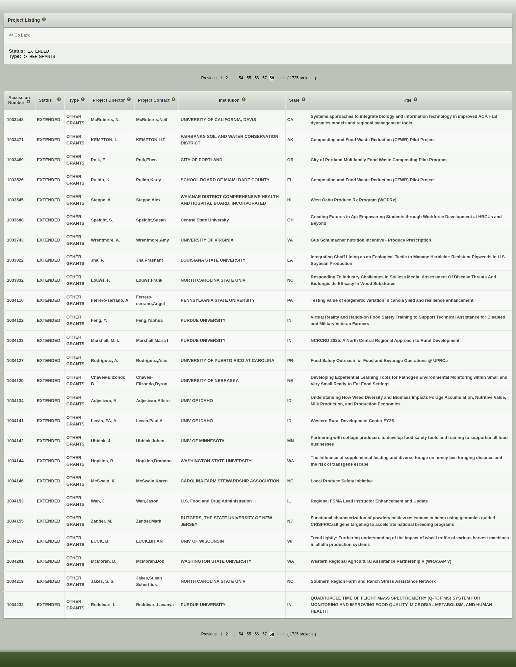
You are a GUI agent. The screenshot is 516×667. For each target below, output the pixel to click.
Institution (230, 100)
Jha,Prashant (149, 260)
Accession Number (19, 100)
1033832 (15, 280)
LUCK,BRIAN (149, 541)
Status (46, 100)
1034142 (15, 440)
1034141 (15, 420)
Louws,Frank (149, 280)
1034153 (15, 501)
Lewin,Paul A (149, 420)
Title (408, 100)
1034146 (15, 480)
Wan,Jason (147, 501)
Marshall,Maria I (152, 340)
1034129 (15, 380)
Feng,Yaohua (149, 320)
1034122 (15, 320)
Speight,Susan (151, 220)
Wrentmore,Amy (152, 240)
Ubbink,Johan (150, 440)
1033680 (15, 220)
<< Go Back (19, 35)
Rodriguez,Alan (151, 360)
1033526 (15, 179)
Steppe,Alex (148, 199)
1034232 (15, 604)
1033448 (15, 119)
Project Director (109, 100)
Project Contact (154, 100)
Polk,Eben (146, 159)
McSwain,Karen (152, 480)
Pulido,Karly (148, 179)
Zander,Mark (148, 521)
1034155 (15, 521)
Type (74, 100)
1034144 (15, 460)
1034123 (15, 340)
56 (256, 78)
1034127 (15, 360)
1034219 (15, 581)
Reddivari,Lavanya (155, 604)
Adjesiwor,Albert (153, 400)
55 (249, 78)
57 (264, 78)
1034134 (15, 400)
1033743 (15, 240)
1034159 (15, 541)
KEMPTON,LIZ (150, 139)
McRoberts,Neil (151, 119)
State (294, 100)
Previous (209, 78)
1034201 (15, 561)
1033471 (15, 139)
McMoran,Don (150, 561)
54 (241, 78)
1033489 (15, 159)
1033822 (15, 260)
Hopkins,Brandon (153, 460)
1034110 (15, 300)
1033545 (15, 199)
